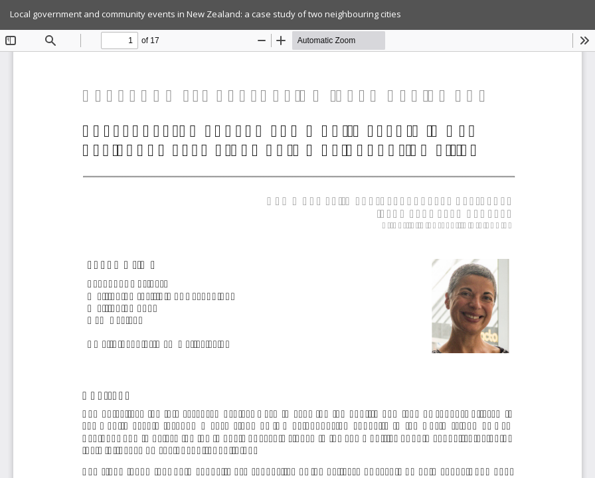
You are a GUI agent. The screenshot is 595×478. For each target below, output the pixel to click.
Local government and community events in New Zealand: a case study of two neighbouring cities (205, 14)
